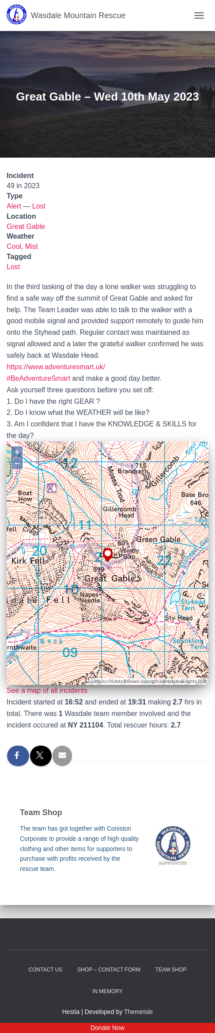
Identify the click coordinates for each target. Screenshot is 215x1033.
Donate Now (107, 1027)
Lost (38, 206)
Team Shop (171, 970)
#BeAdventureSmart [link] (38, 378)
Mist (31, 246)
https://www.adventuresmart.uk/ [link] (56, 367)
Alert (14, 206)
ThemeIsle (138, 1011)
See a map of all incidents (47, 690)
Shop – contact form (108, 970)
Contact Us (45, 970)
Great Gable (26, 226)
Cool (14, 246)
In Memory (107, 991)
